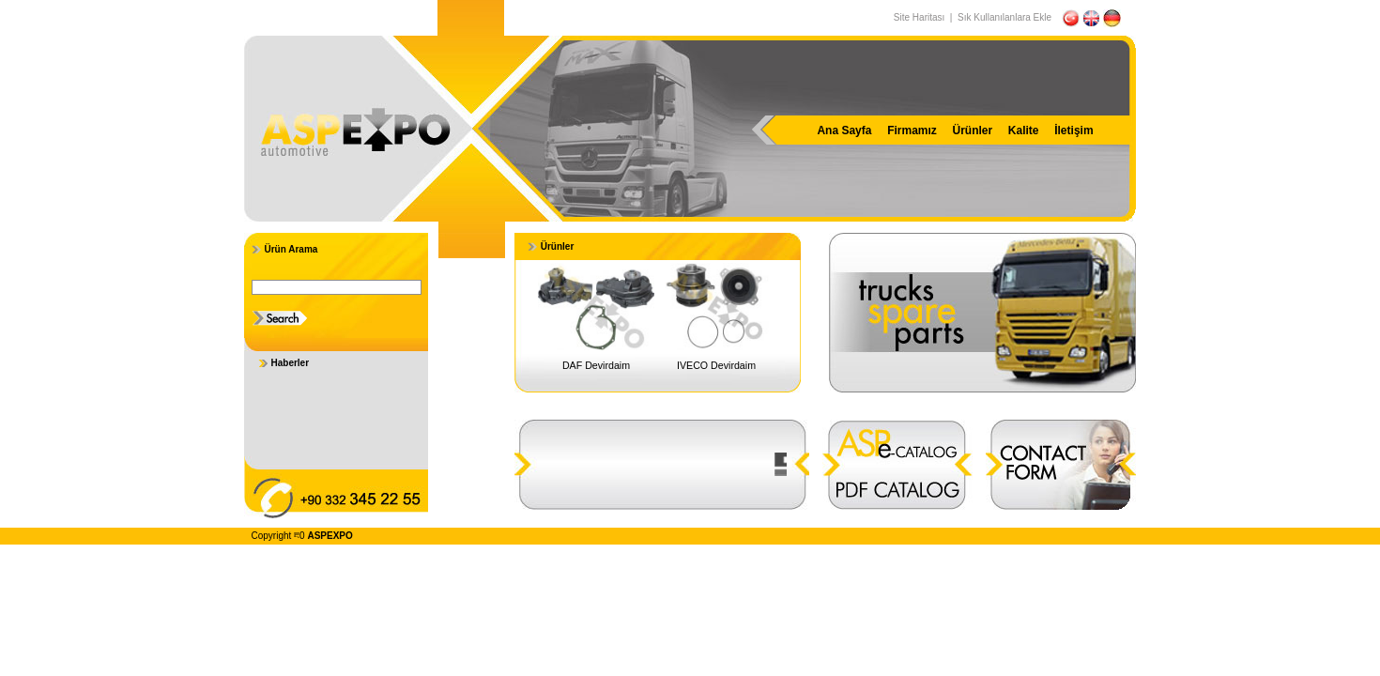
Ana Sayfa (844, 130)
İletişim (1073, 130)
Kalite (1023, 130)
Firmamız (912, 130)
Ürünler (972, 130)
